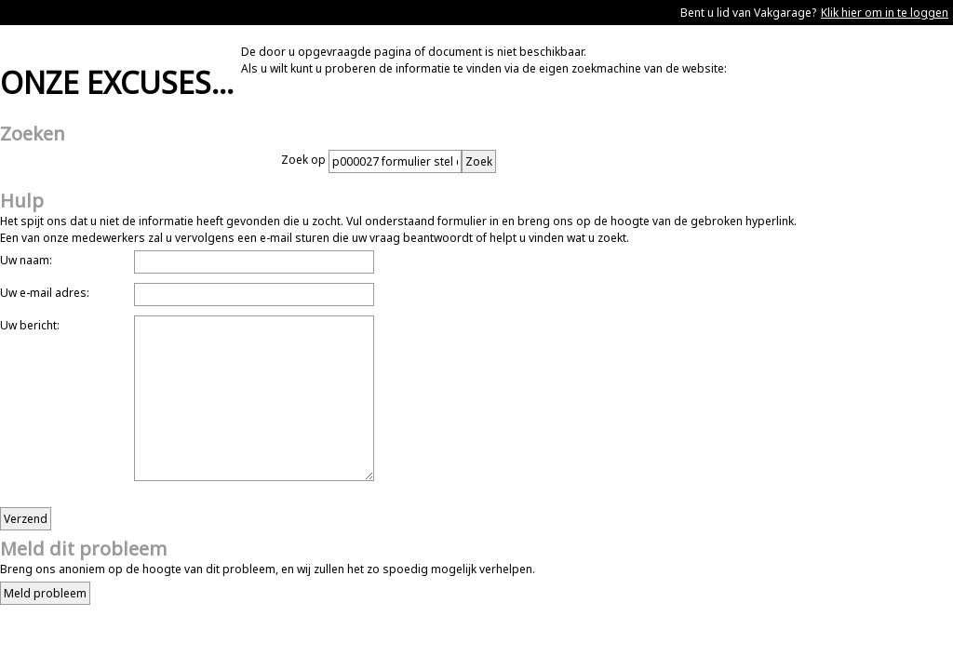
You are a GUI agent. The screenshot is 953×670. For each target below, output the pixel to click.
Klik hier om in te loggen (884, 12)
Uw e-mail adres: (44, 293)
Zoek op (305, 160)
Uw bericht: (30, 325)
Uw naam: (26, 260)
